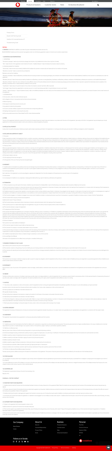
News (62, 5)
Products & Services (83, 427)
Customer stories (50, 5)
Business (30, 1)
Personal (23, 1)
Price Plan (81, 425)
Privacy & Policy (38, 430)
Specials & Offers (83, 430)
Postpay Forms (10, 32)
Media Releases (16, 426)
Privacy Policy (55, 447)
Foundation (38, 1)
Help (44, 1)
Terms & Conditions (65, 447)
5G (79, 435)
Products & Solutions (33, 5)
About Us (52, 1)
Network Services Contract (56, 16)
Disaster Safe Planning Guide (14, 36)
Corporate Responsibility (40, 427)
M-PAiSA (81, 432)
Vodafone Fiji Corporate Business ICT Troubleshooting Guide (16, 41)
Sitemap (74, 447)
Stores (36, 432)
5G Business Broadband (76, 5)
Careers (15, 429)
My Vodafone (95, 1)
